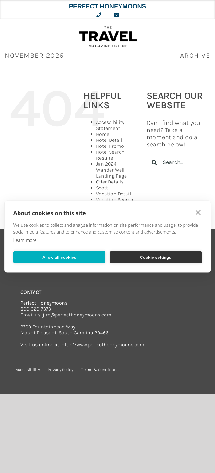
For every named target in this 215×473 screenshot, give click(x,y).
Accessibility (28, 369)
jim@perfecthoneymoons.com (77, 315)
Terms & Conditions (100, 369)
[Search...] (176, 162)
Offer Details (110, 182)
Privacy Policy (60, 369)
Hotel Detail (109, 140)
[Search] (154, 162)
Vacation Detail (113, 194)
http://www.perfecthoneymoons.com (103, 345)
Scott (102, 188)
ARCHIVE (195, 55)
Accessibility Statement (110, 125)
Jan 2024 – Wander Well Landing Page (111, 170)
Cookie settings (155, 257)
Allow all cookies (59, 257)
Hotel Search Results (110, 155)
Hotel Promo (110, 146)
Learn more (25, 240)
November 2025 (34, 55)
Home (102, 134)
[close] (198, 212)
